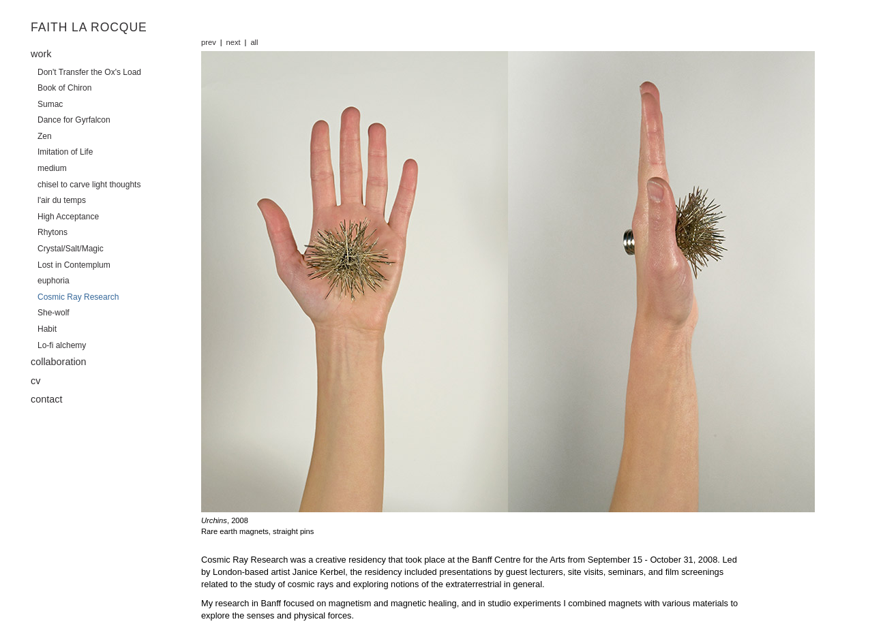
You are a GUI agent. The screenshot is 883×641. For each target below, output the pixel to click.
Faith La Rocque (89, 27)
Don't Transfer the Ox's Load (89, 72)
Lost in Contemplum (74, 265)
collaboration (59, 361)
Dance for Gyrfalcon (74, 120)
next (233, 42)
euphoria (54, 280)
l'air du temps (62, 200)
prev (208, 42)
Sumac (50, 104)
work (41, 53)
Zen (45, 136)
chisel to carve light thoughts (89, 184)
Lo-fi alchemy (62, 345)
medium (52, 168)
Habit (47, 329)
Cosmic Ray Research (78, 297)
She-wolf (54, 312)
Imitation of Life (65, 152)
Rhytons (53, 232)
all (254, 42)
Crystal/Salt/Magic (71, 248)
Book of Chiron (64, 88)
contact (46, 399)
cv (35, 380)
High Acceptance (68, 216)
